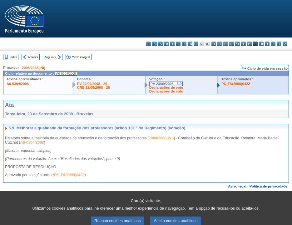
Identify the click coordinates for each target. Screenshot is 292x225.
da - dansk (166, 44)
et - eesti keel (178, 44)
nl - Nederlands (243, 44)
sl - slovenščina (273, 44)
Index (13, 57)
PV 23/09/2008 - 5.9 (166, 84)
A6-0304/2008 (18, 84)
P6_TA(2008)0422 (235, 84)
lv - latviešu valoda (219, 44)
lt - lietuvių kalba (225, 44)
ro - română (261, 44)
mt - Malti (237, 44)
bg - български (148, 44)
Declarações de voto (166, 87)
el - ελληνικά (184, 44)
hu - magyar (231, 44)
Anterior (33, 57)
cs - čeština (160, 44)
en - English (190, 44)
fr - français (196, 44)
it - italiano (213, 44)
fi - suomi (279, 44)
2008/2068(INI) (33, 68)
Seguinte (50, 57)
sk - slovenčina (267, 44)
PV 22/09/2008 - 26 (92, 84)
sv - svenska (285, 44)
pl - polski (249, 44)
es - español (154, 44)
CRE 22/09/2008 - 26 (93, 87)
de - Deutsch (172, 44)
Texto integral (81, 57)
